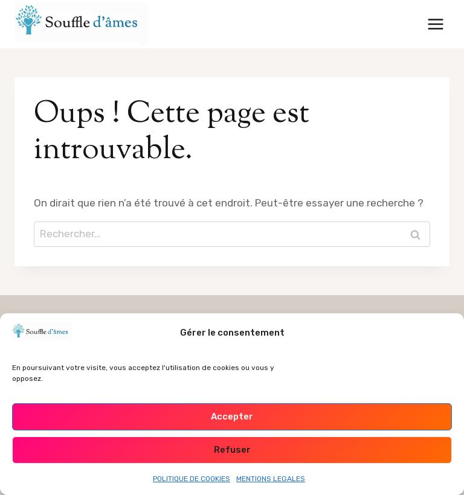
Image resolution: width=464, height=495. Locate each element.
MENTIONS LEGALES (270, 478)
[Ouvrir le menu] (435, 23)
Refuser (232, 449)
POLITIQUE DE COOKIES (191, 478)
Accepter (232, 416)
